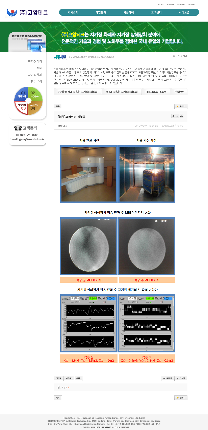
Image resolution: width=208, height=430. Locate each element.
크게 (173, 116)
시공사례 (128, 12)
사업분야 (101, 12)
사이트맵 (184, 12)
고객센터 (156, 12)
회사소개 (73, 12)
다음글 (69, 378)
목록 (58, 106)
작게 (177, 116)
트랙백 (167, 378)
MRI (39, 68)
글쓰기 (180, 106)
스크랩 (180, 378)
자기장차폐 (35, 75)
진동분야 (36, 81)
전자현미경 (35, 61)
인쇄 (181, 116)
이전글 (59, 378)
